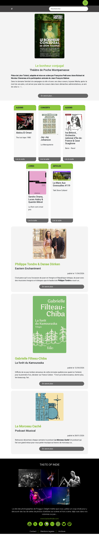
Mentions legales (47, 535)
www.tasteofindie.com (49, 523)
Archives (61, 535)
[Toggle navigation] (85, 5)
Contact (33, 535)
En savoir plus (47, 291)
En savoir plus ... (47, 100)
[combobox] (68, 12)
